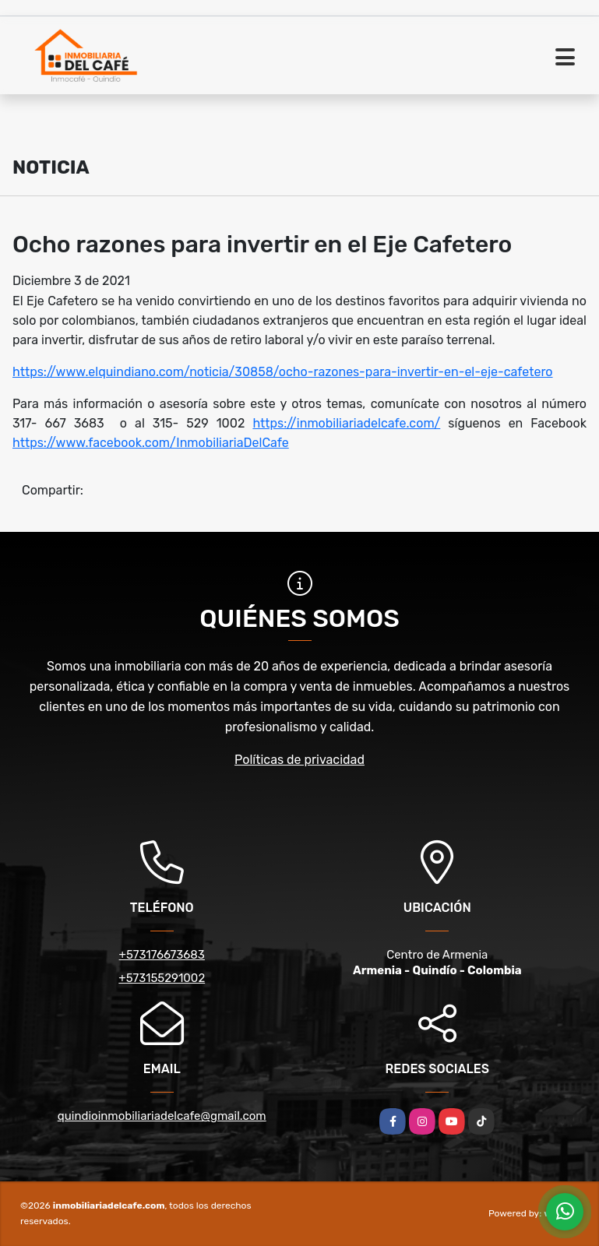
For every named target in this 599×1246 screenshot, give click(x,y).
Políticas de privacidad (299, 759)
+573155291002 (161, 978)
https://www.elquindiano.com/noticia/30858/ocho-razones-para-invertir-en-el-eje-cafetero (282, 371)
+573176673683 (162, 955)
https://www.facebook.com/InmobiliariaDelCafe (150, 442)
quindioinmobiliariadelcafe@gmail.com (162, 1116)
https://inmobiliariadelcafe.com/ (346, 423)
